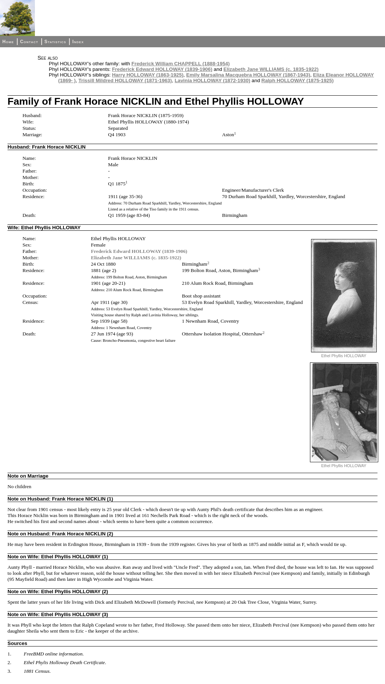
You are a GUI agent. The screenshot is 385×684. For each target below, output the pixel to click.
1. (9, 654)
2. (9, 662)
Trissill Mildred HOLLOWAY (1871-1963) (125, 80)
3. (9, 671)
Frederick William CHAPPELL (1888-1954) (180, 63)
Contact (29, 41)
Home (8, 41)
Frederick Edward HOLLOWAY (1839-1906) (162, 69)
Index (78, 41)
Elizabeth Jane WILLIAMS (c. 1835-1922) (271, 69)
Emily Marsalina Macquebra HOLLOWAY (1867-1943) (248, 75)
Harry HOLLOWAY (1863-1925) (147, 75)
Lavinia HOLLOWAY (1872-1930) (212, 80)
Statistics (55, 41)
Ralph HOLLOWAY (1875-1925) (298, 80)
